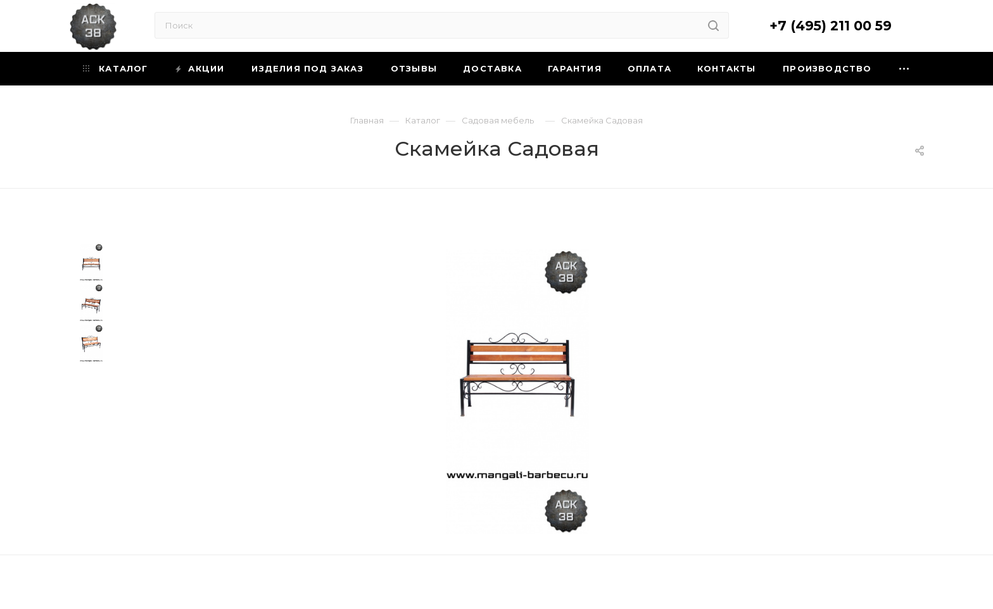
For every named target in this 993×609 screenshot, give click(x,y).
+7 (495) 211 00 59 (830, 26)
